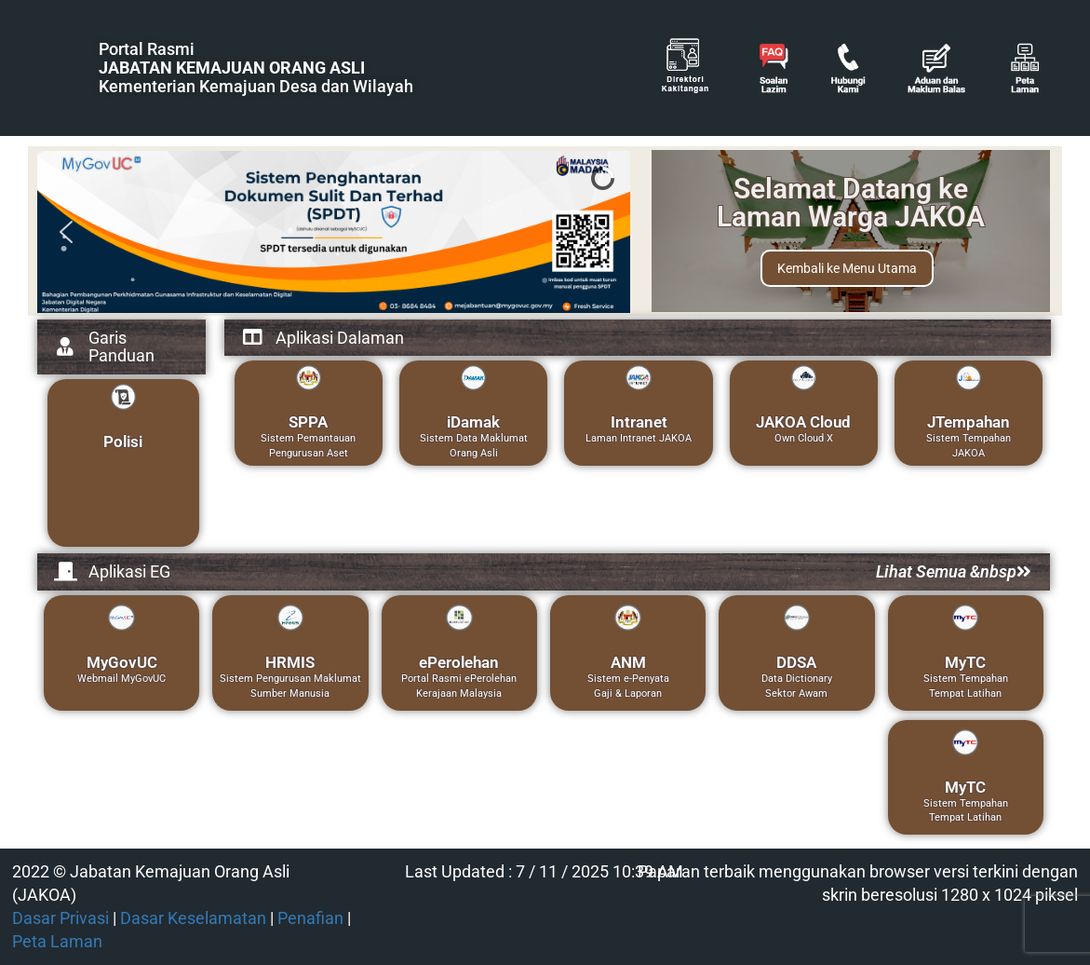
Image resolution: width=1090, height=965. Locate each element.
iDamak (473, 422)
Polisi (122, 441)
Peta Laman (57, 941)
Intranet (639, 422)
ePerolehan (459, 662)
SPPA (308, 422)
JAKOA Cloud (803, 422)
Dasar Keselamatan (193, 918)
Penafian (310, 918)
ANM (628, 662)
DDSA (796, 662)
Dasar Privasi (60, 918)
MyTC (965, 662)
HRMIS (290, 662)
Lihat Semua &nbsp (953, 571)
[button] (66, 232)
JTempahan (968, 422)
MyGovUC (122, 662)
